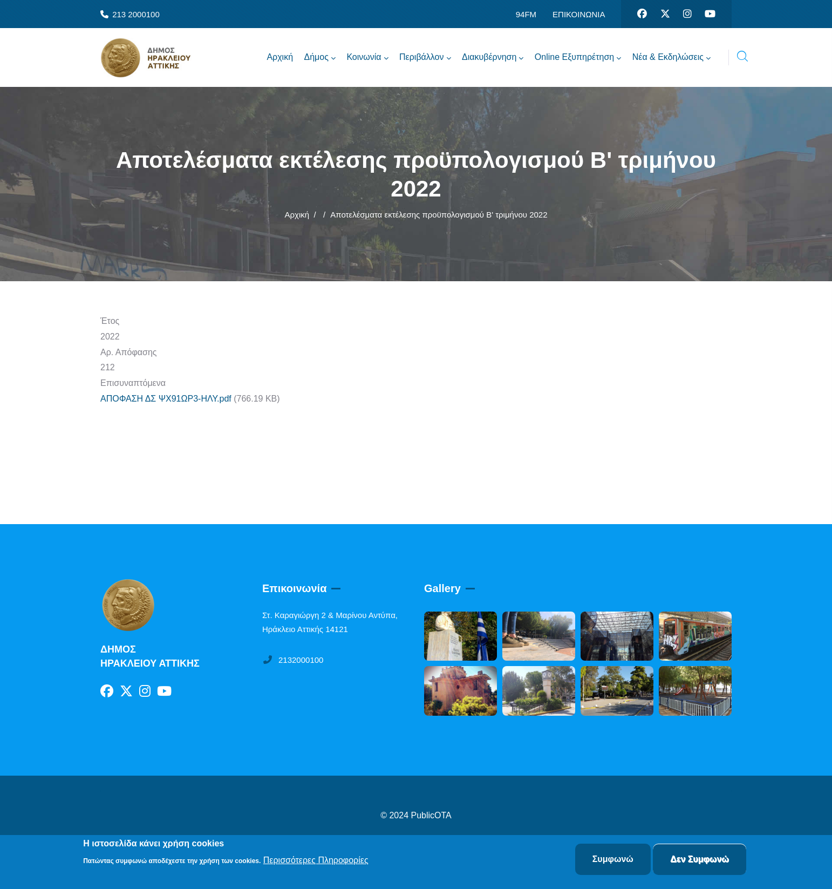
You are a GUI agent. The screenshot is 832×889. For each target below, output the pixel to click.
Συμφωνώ (612, 859)
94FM (526, 14)
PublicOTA (431, 815)
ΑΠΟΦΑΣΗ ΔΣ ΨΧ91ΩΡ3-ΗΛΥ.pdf (165, 398)
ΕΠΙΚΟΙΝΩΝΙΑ (579, 14)
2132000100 (292, 659)
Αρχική (296, 214)
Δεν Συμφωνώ (699, 859)
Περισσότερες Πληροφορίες (316, 860)
